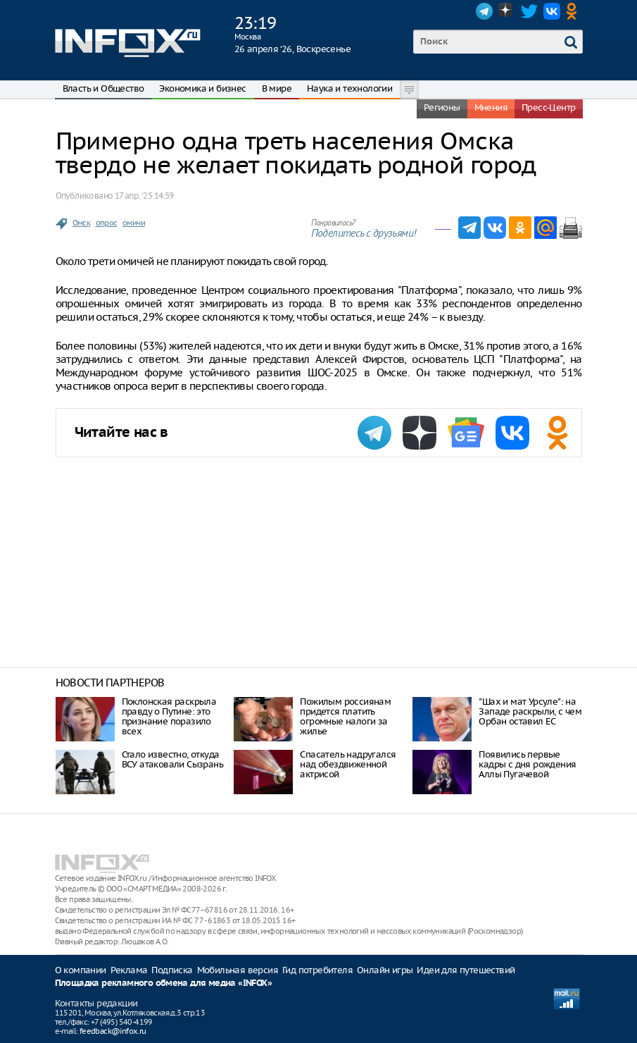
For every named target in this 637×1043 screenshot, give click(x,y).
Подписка (171, 970)
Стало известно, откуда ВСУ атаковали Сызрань (172, 759)
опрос (107, 223)
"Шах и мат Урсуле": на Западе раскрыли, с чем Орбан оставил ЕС (530, 711)
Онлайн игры (384, 970)
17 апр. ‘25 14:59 (144, 195)
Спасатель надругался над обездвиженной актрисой (348, 764)
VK (551, 11)
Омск (81, 223)
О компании (80, 970)
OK (574, 11)
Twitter (529, 11)
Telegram (484, 11)
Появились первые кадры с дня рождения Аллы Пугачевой (527, 764)
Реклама (129, 970)
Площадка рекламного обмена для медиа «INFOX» (163, 983)
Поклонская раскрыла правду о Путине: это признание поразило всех (169, 716)
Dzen (506, 11)
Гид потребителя (317, 970)
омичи (133, 223)
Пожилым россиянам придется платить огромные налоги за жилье (345, 716)
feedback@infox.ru (113, 1031)
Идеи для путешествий (466, 970)
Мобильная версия (237, 970)
